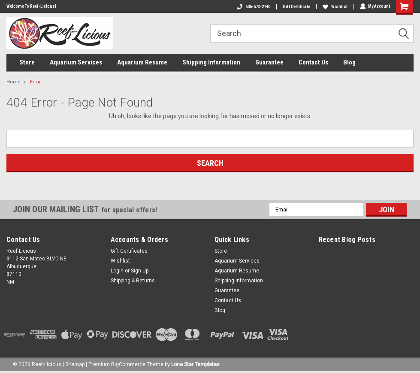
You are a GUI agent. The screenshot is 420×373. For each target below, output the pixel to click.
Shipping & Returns (133, 281)
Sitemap (75, 364)
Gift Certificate (296, 6)
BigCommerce (128, 364)
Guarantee (269, 62)
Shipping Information (211, 62)
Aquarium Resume (142, 62)
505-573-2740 (253, 6)
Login (117, 271)
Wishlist (334, 6)
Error (35, 82)
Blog (349, 62)
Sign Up (139, 271)
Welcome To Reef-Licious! (31, 6)
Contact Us (313, 62)
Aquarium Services (76, 62)
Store (27, 62)
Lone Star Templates (195, 364)
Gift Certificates (129, 251)
